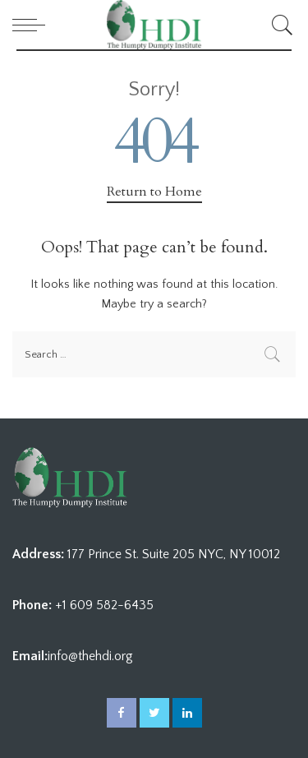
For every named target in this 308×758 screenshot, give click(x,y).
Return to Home (154, 192)
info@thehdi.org (90, 656)
